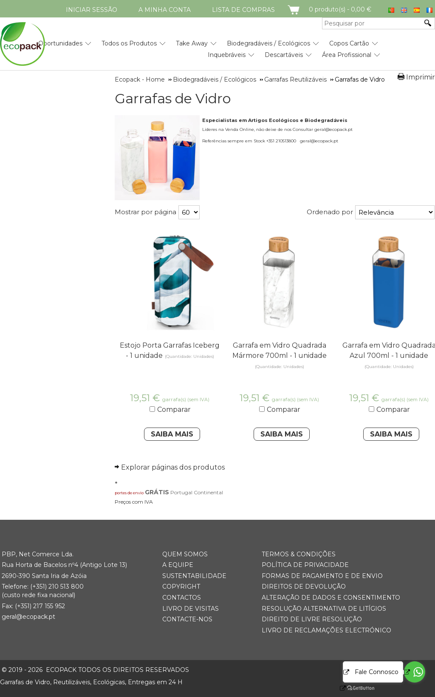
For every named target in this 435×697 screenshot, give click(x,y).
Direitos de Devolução (304, 586)
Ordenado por (330, 212)
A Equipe (177, 565)
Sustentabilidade (194, 576)
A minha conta (164, 10)
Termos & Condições (299, 554)
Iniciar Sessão (91, 10)
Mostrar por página (145, 212)
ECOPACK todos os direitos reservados (95, 670)
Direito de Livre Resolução (312, 619)
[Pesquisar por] (372, 23)
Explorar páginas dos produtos (173, 467)
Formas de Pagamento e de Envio (322, 576)
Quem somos (185, 554)
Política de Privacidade (305, 565)
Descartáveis (284, 55)
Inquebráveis (227, 55)
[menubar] (190, 45)
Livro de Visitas (190, 608)
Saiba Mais (172, 434)
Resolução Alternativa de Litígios (324, 608)
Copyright (181, 586)
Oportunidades (60, 43)
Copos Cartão (349, 43)
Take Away (192, 43)
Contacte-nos (187, 619)
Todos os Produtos (129, 43)
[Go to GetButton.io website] (353, 688)
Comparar (174, 409)
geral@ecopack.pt (28, 616)
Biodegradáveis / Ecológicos (268, 43)
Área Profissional (346, 55)
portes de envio (129, 492)
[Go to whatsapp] (414, 672)
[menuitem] (60, 40)
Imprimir (420, 77)
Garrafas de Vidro (173, 99)
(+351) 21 (42, 586)
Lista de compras (243, 10)
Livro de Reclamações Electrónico (326, 630)
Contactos (181, 597)
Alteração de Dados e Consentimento (331, 597)
